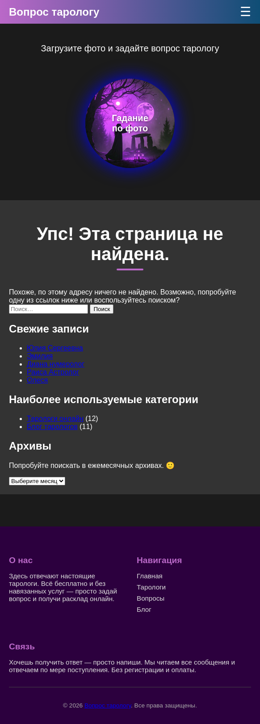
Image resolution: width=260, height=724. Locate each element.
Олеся (37, 380)
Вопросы (150, 598)
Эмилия (40, 356)
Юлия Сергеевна (55, 348)
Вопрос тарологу (54, 12)
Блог (144, 609)
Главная (150, 576)
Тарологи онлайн (55, 418)
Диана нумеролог (55, 364)
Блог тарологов (52, 426)
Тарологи (151, 587)
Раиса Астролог (53, 372)
